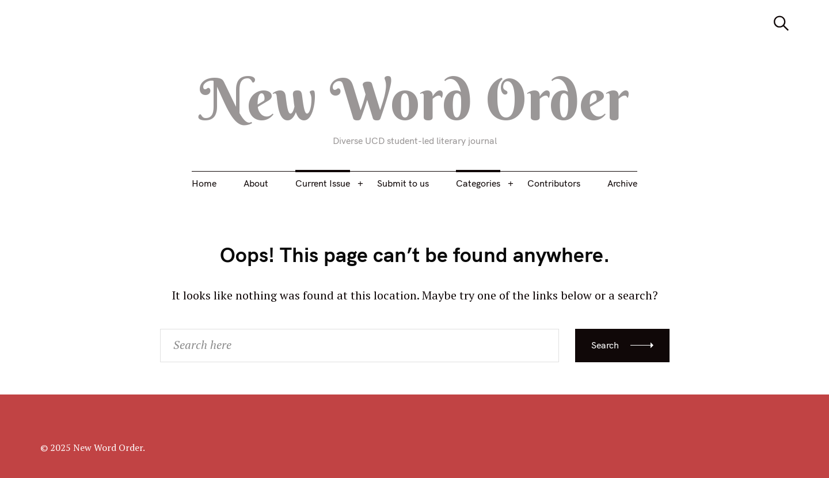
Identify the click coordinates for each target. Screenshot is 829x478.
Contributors (553, 183)
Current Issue (322, 183)
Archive (622, 183)
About (256, 183)
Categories (478, 183)
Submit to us (403, 183)
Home (204, 183)
